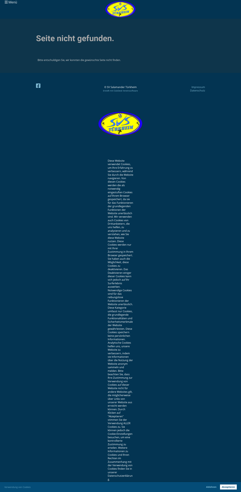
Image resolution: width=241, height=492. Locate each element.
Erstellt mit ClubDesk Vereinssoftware (120, 90)
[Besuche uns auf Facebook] (38, 85)
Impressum (198, 87)
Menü (11, 2)
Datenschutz (197, 90)
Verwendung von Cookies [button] (17, 487)
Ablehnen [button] (211, 486)
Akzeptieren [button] (228, 486)
